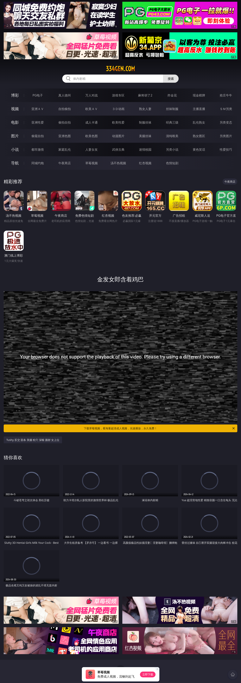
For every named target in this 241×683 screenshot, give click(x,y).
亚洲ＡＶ (37, 109)
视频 (15, 108)
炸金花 (172, 95)
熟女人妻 (145, 109)
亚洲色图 (64, 136)
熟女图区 (199, 136)
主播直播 (199, 109)
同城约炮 (37, 163)
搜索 (171, 78)
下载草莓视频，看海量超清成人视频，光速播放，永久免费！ (159, 428)
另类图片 (226, 136)
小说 (15, 149)
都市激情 (37, 149)
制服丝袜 (145, 122)
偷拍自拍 (64, 122)
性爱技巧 (226, 149)
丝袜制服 (172, 109)
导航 (15, 163)
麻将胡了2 (145, 95)
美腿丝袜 (145, 136)
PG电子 (38, 95)
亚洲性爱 (37, 122)
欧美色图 (91, 136)
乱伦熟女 (199, 122)
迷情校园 (145, 149)
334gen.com (120, 69)
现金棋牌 (199, 95)
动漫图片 (118, 136)
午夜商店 (64, 163)
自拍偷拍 (64, 109)
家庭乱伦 (64, 149)
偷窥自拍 (37, 136)
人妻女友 (91, 149)
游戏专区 (118, 95)
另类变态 (226, 122)
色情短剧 (172, 163)
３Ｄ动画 (118, 109)
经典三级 (172, 122)
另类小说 (172, 149)
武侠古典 (118, 149)
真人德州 (64, 95)
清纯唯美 (172, 136)
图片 (15, 135)
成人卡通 (91, 122)
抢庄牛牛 (226, 95)
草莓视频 (91, 163)
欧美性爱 (118, 122)
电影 (15, 122)
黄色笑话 (199, 149)
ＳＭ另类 (226, 109)
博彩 (15, 95)
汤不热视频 (118, 163)
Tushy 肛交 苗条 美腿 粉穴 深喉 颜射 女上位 (33, 440)
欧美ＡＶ (91, 109)
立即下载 (147, 674)
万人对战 (91, 95)
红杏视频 (145, 163)
